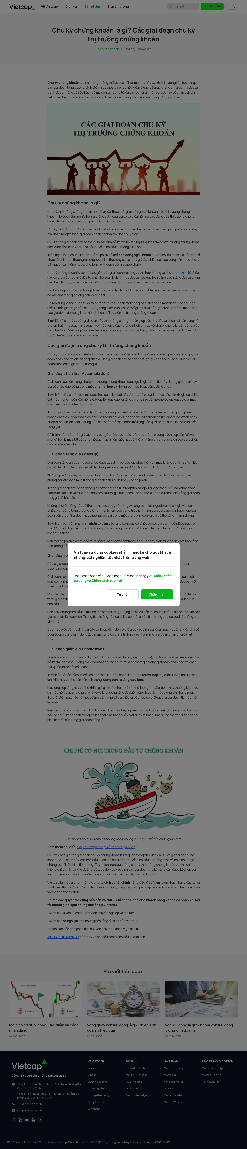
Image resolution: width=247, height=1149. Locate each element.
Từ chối (122, 594)
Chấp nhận (157, 594)
